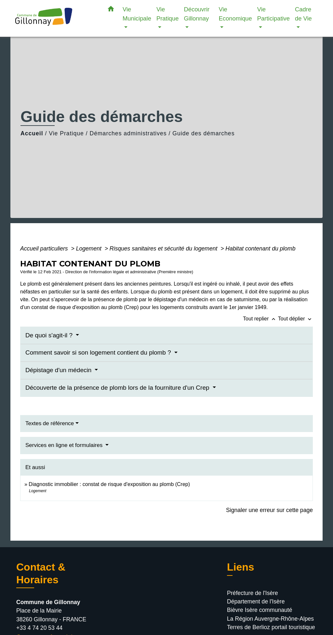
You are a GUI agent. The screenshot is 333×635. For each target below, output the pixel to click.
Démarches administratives (127, 133)
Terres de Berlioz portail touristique (271, 627)
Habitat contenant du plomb (260, 248)
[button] (111, 10)
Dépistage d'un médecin (59, 370)
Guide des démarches (203, 133)
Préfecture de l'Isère (252, 593)
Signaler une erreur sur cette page (269, 510)
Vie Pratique (66, 133)
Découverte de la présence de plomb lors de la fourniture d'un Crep (118, 387)
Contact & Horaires (40, 573)
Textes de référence (49, 423)
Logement (89, 248)
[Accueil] (56, 18)
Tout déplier (295, 318)
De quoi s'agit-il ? (49, 335)
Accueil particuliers (45, 248)
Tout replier (260, 318)
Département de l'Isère (256, 601)
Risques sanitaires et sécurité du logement (164, 248)
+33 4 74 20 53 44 (39, 628)
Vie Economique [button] (235, 14)
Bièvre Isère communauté (259, 610)
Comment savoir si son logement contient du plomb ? (99, 352)
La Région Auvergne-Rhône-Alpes (270, 618)
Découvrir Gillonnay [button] (196, 14)
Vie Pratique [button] (167, 14)
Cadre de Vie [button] (303, 14)
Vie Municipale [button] (137, 14)
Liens (240, 567)
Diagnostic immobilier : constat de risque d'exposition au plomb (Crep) (109, 484)
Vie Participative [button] (273, 14)
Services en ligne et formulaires (64, 445)
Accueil (31, 133)
